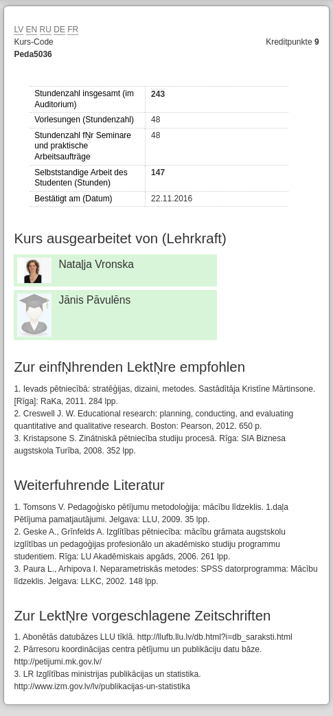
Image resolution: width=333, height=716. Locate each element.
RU (45, 29)
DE (59, 29)
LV (18, 29)
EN (32, 29)
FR (72, 29)
